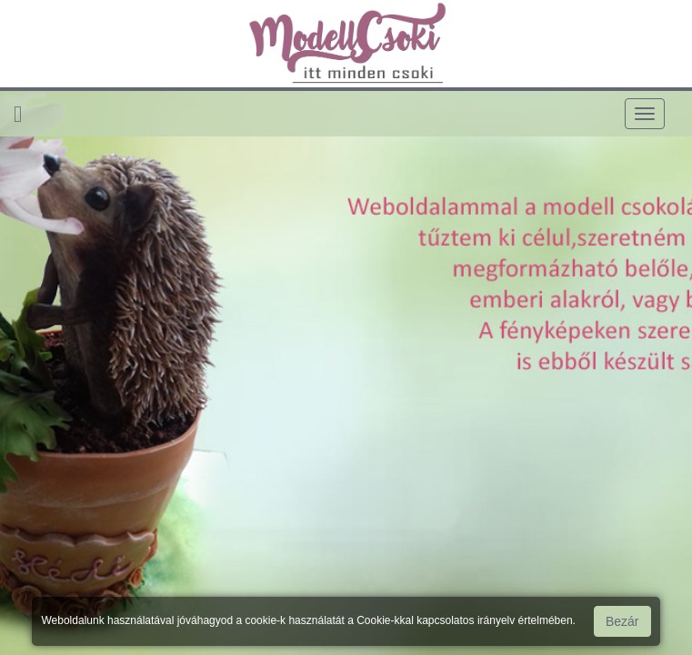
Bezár (622, 621)
